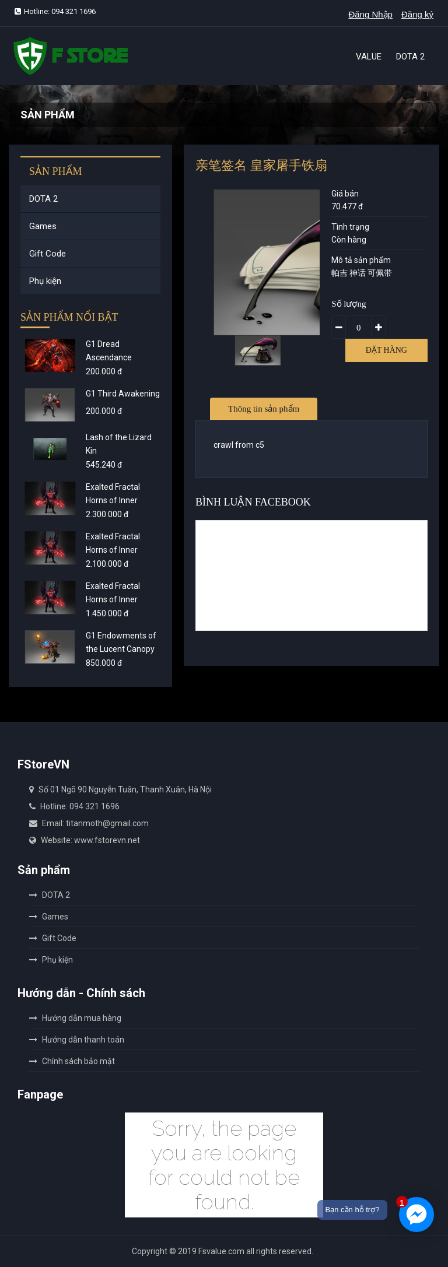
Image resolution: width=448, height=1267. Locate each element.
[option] (257, 350)
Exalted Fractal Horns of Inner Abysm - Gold (113, 550)
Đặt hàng (386, 350)
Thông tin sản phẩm (263, 408)
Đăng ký (417, 14)
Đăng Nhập (370, 14)
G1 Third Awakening (123, 393)
